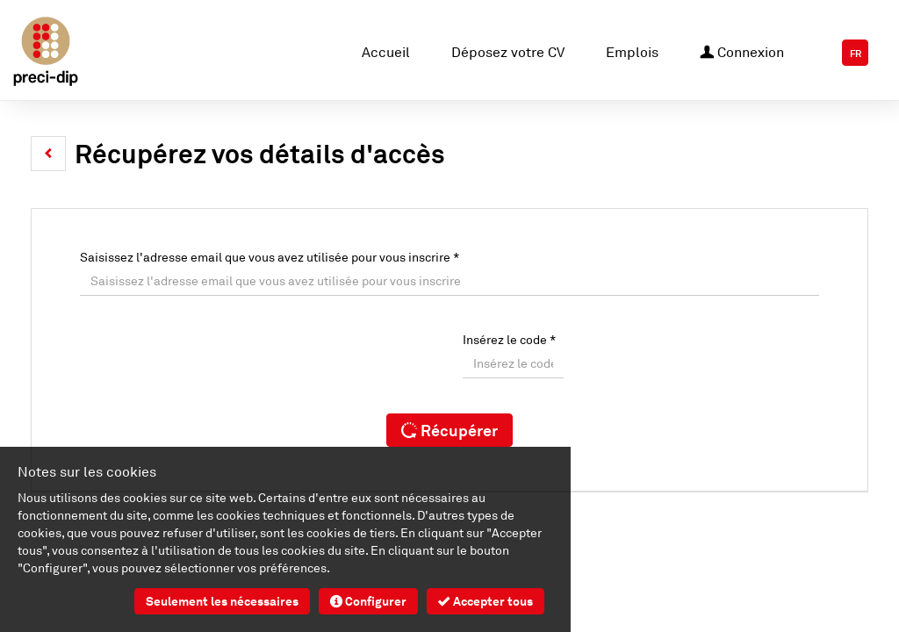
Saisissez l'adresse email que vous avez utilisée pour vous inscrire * (269, 256)
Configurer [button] (368, 600)
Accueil (386, 52)
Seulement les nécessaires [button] (222, 600)
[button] (48, 153)
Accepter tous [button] (485, 600)
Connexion (742, 50)
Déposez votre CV (508, 52)
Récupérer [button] (449, 430)
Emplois (632, 52)
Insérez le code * (509, 339)
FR (855, 53)
